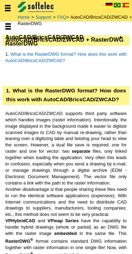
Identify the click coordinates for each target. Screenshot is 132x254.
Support (43, 17)
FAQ (62, 17)
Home (24, 17)
